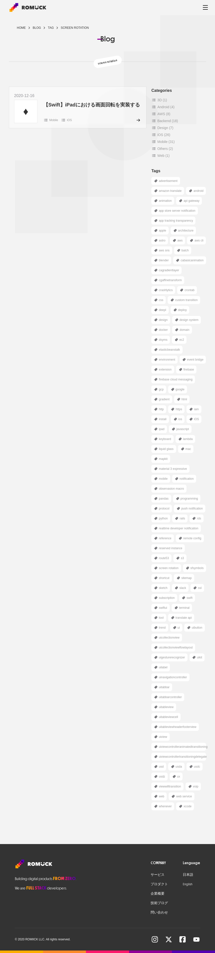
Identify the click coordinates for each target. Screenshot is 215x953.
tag (51, 27)
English (187, 884)
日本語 (188, 874)
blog (37, 27)
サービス (157, 874)
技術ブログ (159, 903)
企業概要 (157, 893)
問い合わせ (159, 912)
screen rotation (75, 27)
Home (21, 27)
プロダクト (159, 884)
